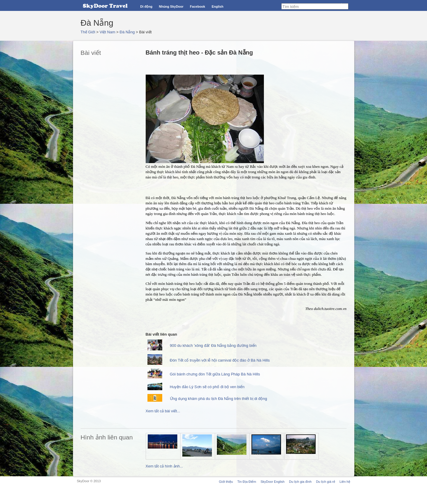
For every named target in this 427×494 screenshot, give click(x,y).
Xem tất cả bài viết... (163, 411)
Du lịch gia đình (300, 481)
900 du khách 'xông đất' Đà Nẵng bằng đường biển (213, 345)
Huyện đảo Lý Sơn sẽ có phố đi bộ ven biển (207, 387)
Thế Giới (88, 32)
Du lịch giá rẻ (325, 481)
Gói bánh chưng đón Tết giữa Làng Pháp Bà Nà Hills (215, 374)
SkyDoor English (273, 481)
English (217, 6)
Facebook (197, 6)
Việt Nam (107, 32)
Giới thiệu (226, 481)
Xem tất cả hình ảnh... (164, 466)
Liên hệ (345, 481)
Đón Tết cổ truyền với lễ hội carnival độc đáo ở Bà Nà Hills (220, 360)
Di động (146, 6)
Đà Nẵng (127, 32)
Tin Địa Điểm (246, 481)
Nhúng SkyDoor (171, 6)
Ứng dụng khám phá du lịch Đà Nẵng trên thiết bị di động (218, 398)
